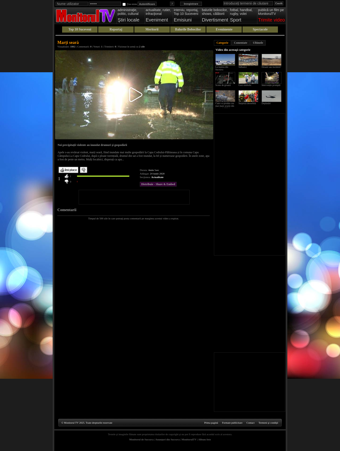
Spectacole (260, 29)
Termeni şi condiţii (268, 422)
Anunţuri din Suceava (167, 439)
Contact (250, 422)
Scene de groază (223, 85)
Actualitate (157, 177)
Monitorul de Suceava (141, 439)
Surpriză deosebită (247, 103)
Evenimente (224, 29)
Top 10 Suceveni (79, 29)
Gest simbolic (244, 85)
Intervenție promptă (271, 85)
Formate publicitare (232, 422)
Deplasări (266, 103)
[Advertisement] (134, 197)
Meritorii (151, 29)
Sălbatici (242, 67)
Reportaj (116, 29)
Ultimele (258, 42)
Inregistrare (191, 3)
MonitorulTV (189, 439)
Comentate (240, 42)
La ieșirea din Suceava (221, 68)
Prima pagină (211, 422)
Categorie (222, 42)
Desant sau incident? (271, 67)
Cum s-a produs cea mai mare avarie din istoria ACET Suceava (225, 106)
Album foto (204, 439)
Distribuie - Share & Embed (158, 184)
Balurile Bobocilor (188, 29)
